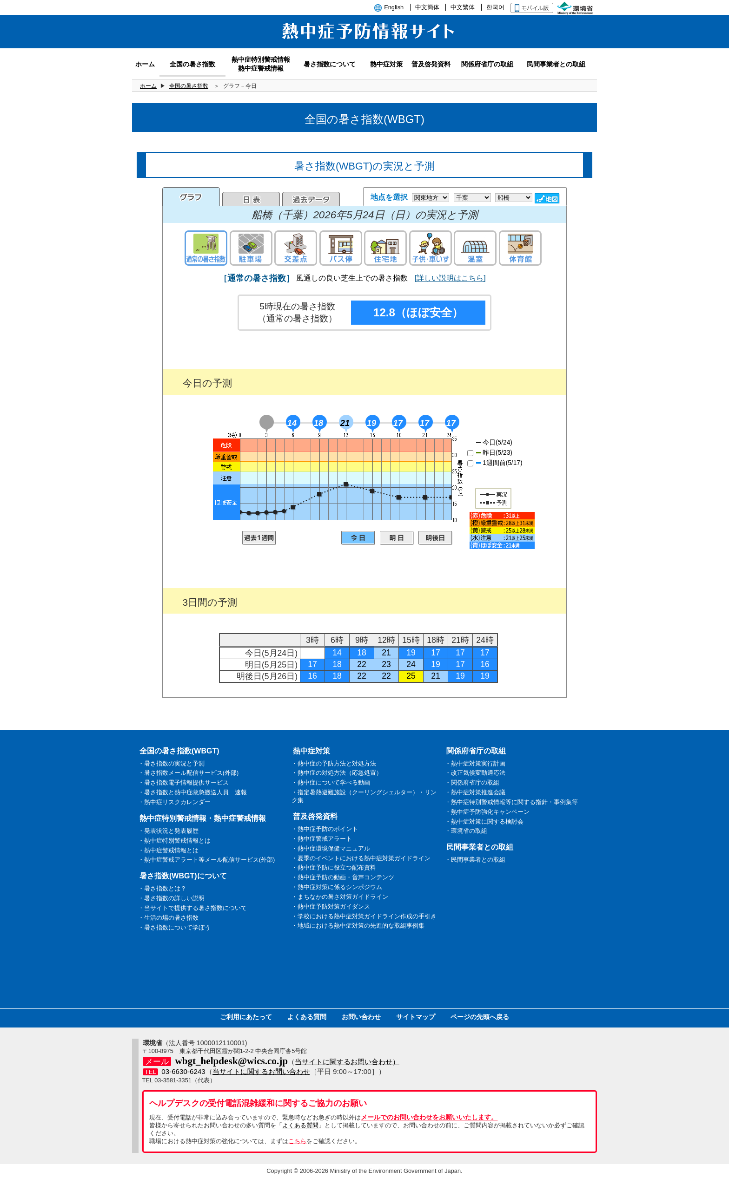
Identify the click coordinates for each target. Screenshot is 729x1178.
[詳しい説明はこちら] (450, 278)
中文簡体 (427, 7)
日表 (251, 199)
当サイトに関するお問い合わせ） (347, 1062)
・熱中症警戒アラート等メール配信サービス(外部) (206, 859)
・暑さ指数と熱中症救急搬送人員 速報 (192, 792)
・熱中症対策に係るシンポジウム (337, 887)
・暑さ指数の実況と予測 (171, 763)
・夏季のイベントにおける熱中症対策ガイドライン (361, 858)
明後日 (435, 538)
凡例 (502, 530)
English (394, 7)
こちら (297, 1141)
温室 (475, 248)
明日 (397, 538)
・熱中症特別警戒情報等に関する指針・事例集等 (511, 801)
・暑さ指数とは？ (162, 888)
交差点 (295, 248)
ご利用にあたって (246, 1017)
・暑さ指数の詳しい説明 (171, 898)
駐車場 (251, 248)
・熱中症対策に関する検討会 (484, 821)
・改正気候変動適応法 (475, 772)
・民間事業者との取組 (475, 859)
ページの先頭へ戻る (480, 1017)
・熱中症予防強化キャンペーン (487, 811)
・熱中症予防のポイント (325, 828)
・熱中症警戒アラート (322, 838)
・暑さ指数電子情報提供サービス (183, 782)
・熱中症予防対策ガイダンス (331, 906)
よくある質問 (306, 1017)
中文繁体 (463, 7)
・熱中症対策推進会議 (475, 792)
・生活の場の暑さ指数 (168, 917)
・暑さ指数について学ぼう (174, 927)
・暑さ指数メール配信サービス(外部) (188, 772)
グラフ (191, 196)
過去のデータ (311, 199)
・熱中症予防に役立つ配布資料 (334, 867)
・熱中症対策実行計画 (475, 763)
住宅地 (385, 248)
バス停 (340, 248)
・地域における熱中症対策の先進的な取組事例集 (358, 925)
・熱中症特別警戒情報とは (174, 840)
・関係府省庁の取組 (472, 782)
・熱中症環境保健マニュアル (331, 848)
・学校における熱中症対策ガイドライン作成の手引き (364, 916)
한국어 (495, 7)
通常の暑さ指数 (206, 248)
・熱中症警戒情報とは (168, 850)
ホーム (148, 86)
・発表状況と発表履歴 (168, 830)
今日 (358, 538)
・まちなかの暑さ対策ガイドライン (340, 896)
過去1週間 (259, 538)
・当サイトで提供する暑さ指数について (192, 907)
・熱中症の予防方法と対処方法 (334, 763)
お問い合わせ (361, 1017)
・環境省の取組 (466, 830)
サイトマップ (415, 1017)
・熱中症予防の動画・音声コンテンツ (343, 877)
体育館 (520, 248)
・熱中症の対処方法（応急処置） (337, 772)
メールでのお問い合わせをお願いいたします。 (429, 1117)
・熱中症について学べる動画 (331, 782)
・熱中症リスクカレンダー (174, 801)
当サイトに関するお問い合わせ (261, 1071)
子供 (430, 248)
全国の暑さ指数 (188, 86)
